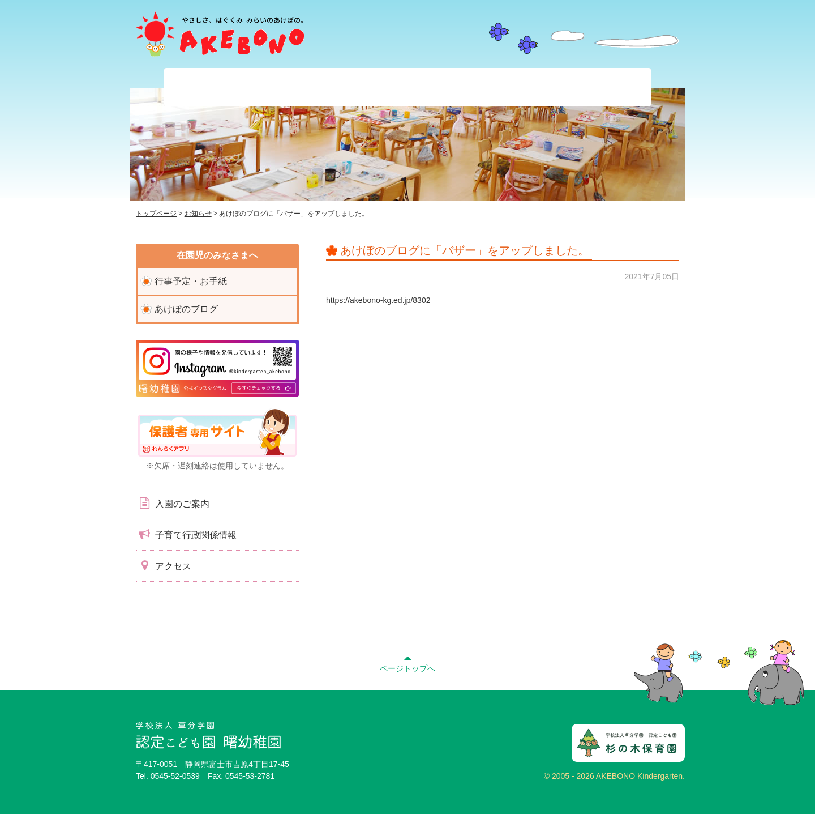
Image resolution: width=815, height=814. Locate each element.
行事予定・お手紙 (191, 281)
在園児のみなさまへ (347, 87)
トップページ (156, 214)
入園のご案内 (172, 503)
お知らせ (198, 214)
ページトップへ (407, 662)
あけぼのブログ (186, 309)
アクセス (163, 565)
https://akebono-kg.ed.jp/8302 (378, 300)
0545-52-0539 (175, 776)
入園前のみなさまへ (468, 87)
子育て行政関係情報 (186, 534)
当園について (225, 87)
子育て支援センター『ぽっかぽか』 (589, 87)
